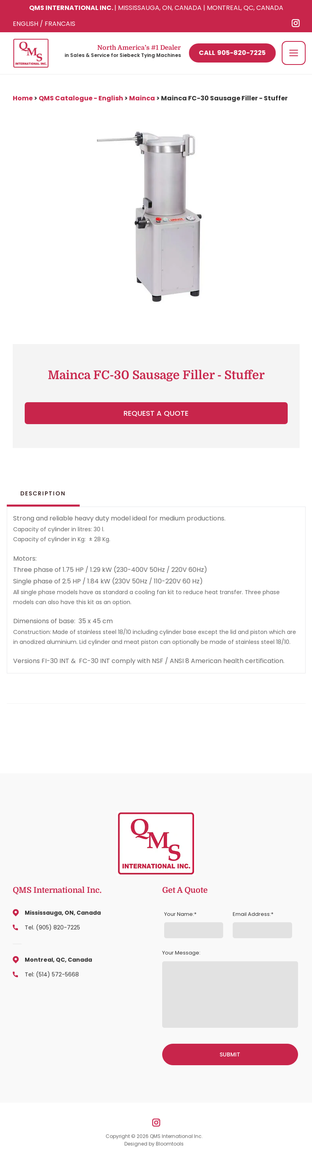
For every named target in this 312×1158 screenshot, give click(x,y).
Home (23, 98)
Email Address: (252, 914)
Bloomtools (170, 1146)
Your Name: (179, 914)
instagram (296, 23)
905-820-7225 (232, 53)
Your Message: (181, 953)
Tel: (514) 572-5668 (52, 974)
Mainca (142, 98)
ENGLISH (25, 23)
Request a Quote (156, 414)
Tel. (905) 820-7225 (52, 927)
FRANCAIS (60, 23)
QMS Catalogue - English (81, 98)
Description (43, 493)
